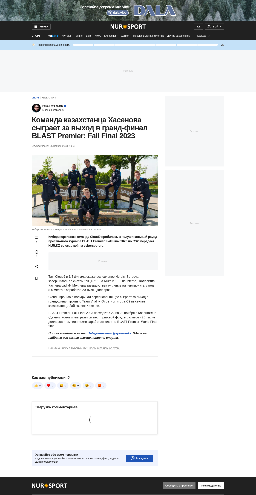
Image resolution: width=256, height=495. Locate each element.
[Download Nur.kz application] (128, 10)
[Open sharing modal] (36, 266)
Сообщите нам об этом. (104, 348)
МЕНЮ (41, 26)
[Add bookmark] (37, 279)
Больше (204, 36)
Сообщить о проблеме (179, 475)
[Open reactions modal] (36, 254)
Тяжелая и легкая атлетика (148, 35)
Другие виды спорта (178, 35)
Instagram (139, 448)
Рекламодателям (211, 475)
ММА (98, 35)
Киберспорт (111, 35)
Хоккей (125, 35)
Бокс (88, 35)
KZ (198, 26)
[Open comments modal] (36, 240)
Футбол (66, 35)
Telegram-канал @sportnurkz (109, 333)
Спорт (36, 35)
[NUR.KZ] (128, 26)
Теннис (78, 35)
